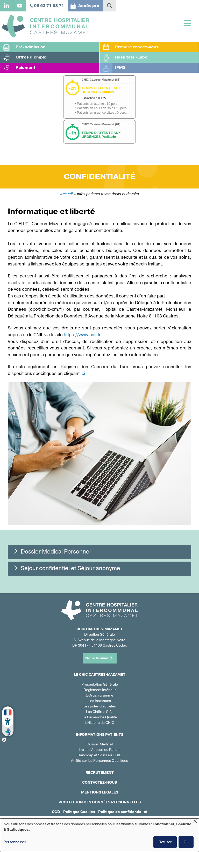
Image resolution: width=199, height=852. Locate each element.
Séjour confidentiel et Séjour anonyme (70, 568)
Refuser (165, 842)
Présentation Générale (99, 684)
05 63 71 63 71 (49, 6)
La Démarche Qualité (99, 717)
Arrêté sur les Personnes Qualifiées (99, 760)
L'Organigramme (99, 695)
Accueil (66, 194)
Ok (186, 842)
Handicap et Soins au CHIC (99, 755)
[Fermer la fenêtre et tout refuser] (195, 822)
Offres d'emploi (31, 57)
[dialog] (99, 835)
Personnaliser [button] (15, 842)
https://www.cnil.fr (83, 335)
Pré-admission (31, 47)
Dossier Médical (100, 744)
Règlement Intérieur (99, 689)
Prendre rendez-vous (137, 47)
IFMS (120, 67)
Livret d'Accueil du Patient (99, 749)
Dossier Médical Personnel (56, 552)
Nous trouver (97, 658)
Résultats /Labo (131, 57)
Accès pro (88, 6)
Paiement (25, 67)
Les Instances (99, 700)
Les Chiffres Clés (99, 711)
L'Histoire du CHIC (99, 722)
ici (83, 373)
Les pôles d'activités (99, 706)
